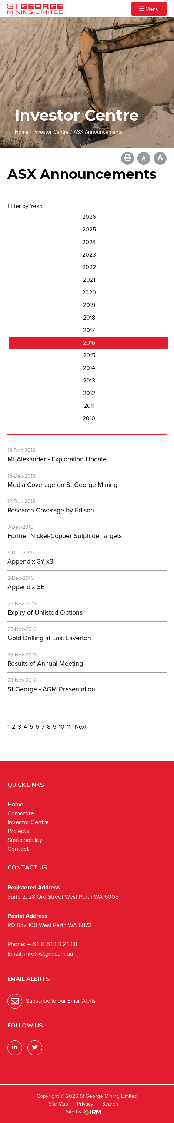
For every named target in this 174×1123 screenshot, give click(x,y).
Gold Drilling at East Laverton (49, 638)
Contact (18, 848)
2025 (89, 229)
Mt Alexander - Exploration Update (57, 459)
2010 (89, 418)
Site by (83, 1112)
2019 (89, 305)
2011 (89, 405)
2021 (89, 279)
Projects (18, 831)
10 (61, 726)
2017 (89, 330)
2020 (89, 292)
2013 (89, 380)
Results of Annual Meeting (45, 663)
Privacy (85, 1104)
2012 (89, 393)
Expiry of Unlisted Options (45, 612)
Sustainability (25, 839)
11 (69, 726)
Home (15, 804)
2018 (89, 317)
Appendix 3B (26, 587)
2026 (89, 217)
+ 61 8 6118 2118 (52, 943)
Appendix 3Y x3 (30, 561)
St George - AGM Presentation (51, 689)
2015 (89, 355)
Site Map (58, 1104)
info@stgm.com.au (48, 953)
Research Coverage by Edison (50, 510)
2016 (89, 342)
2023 (89, 254)
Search (110, 1104)
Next (80, 726)
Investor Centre (28, 822)
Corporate (20, 813)
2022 (89, 267)
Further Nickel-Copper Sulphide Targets (64, 536)
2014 (89, 368)
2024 (89, 242)
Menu (149, 9)
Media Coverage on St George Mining (62, 484)
